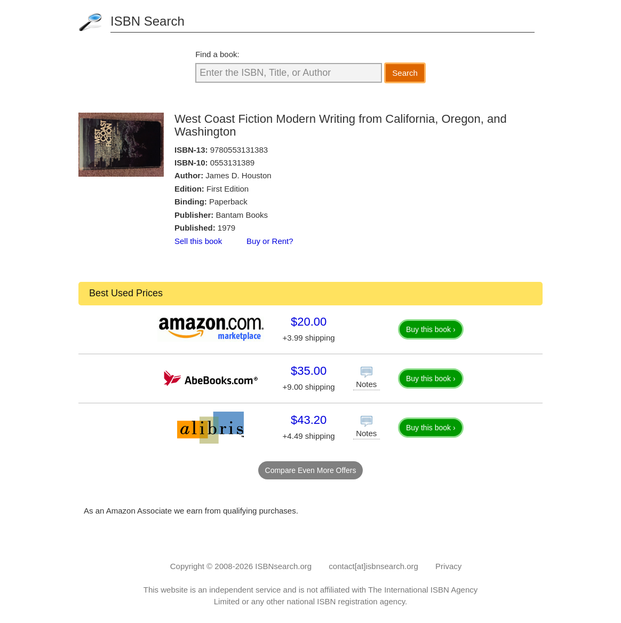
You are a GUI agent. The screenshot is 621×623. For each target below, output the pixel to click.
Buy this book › (431, 329)
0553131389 (232, 162)
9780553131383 (239, 149)
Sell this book (198, 241)
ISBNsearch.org (283, 566)
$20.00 (309, 321)
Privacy (448, 566)
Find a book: (217, 54)
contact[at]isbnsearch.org (373, 566)
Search (405, 72)
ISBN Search (147, 21)
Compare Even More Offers (310, 470)
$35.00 (309, 370)
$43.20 (309, 420)
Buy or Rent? (269, 241)
